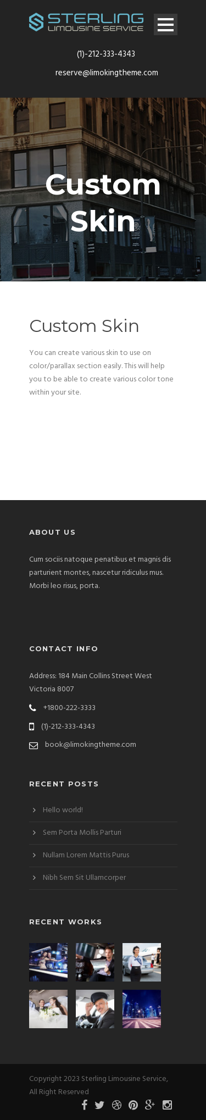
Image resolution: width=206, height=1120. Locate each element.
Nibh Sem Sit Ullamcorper (84, 878)
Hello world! (63, 810)
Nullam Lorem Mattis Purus (86, 855)
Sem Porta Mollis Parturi (82, 833)
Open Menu (165, 24)
